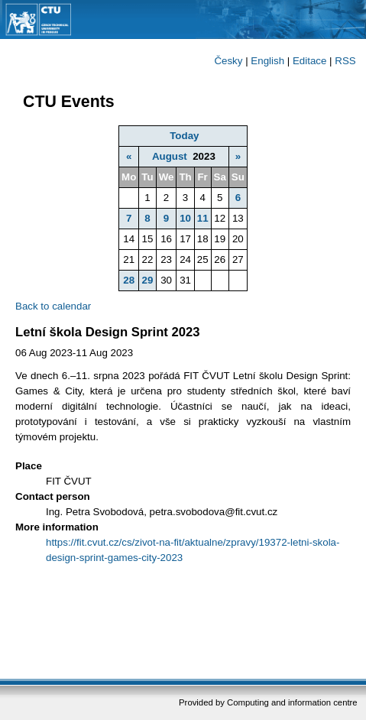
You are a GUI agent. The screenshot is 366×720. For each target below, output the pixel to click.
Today (184, 135)
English (267, 60)
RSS (345, 60)
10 (185, 218)
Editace (309, 60)
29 (148, 280)
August (169, 156)
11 (203, 218)
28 (128, 280)
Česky (228, 60)
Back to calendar (53, 306)
